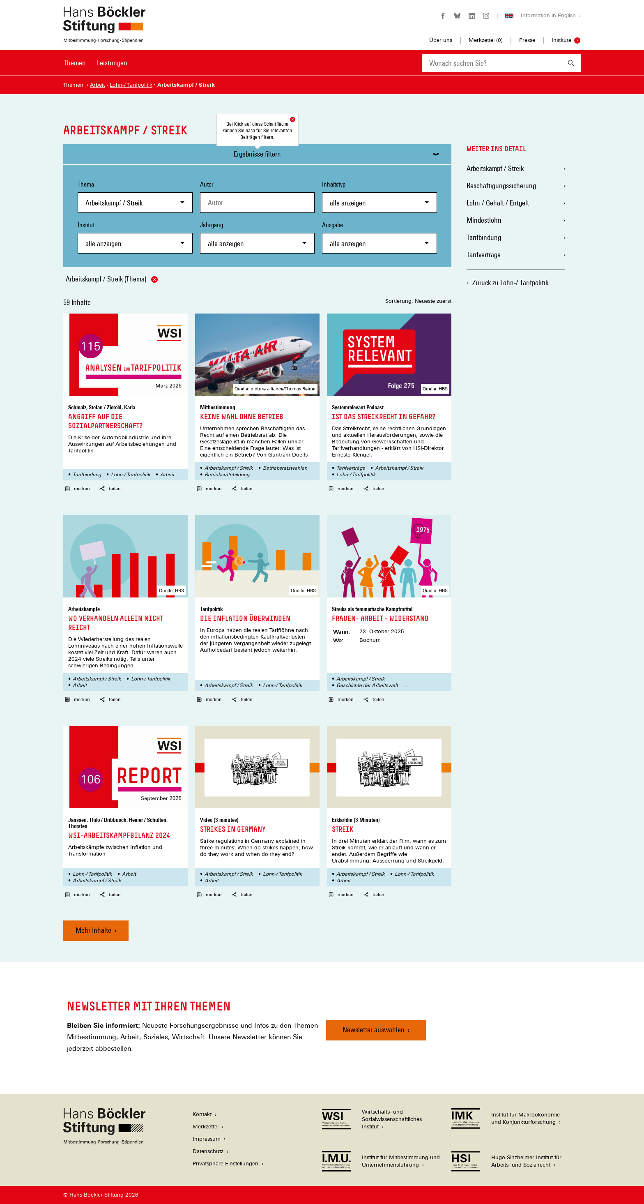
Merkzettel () (486, 40)
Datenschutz (208, 1151)
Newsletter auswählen (374, 1029)
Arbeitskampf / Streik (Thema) (112, 278)
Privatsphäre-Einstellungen (225, 1163)
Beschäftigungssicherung (501, 185)
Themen (75, 62)
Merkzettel (205, 1126)
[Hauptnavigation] (95, 63)
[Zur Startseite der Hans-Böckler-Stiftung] (104, 38)
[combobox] (491, 63)
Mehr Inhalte (93, 930)
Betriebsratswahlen (285, 468)
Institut (135, 237)
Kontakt (202, 1114)
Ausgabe (379, 237)
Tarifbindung (87, 474)
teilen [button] (110, 488)
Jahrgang (257, 237)
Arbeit (167, 474)
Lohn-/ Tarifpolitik (130, 474)
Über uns (440, 40)
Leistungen (112, 62)
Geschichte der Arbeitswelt (367, 685)
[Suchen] (571, 63)
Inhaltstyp (379, 196)
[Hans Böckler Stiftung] (104, 1142)
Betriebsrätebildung (227, 474)
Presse (527, 40)
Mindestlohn (484, 220)
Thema (135, 196)
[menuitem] (74, 68)
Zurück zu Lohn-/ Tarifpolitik (510, 282)
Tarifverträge (350, 468)
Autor (207, 184)
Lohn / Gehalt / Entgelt (498, 202)
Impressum (207, 1139)
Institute (561, 40)
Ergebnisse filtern (257, 154)
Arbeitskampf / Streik (229, 468)
